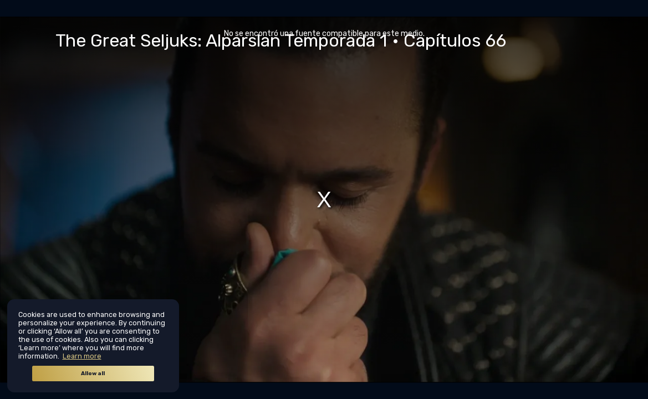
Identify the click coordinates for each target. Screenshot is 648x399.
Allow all (93, 373)
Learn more (82, 356)
